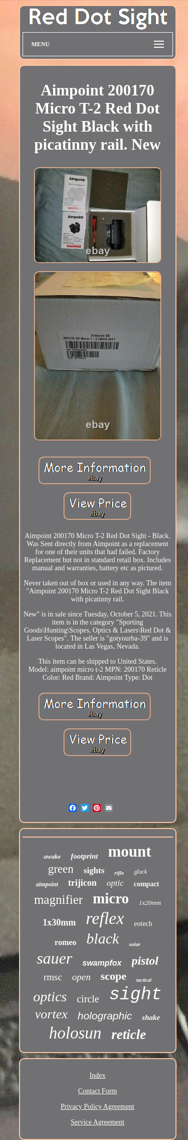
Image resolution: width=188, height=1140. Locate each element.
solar (134, 944)
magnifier (58, 899)
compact (146, 884)
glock (140, 871)
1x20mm (150, 902)
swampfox (101, 963)
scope (113, 976)
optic (115, 883)
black (102, 938)
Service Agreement (97, 1122)
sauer (54, 958)
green (61, 869)
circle (88, 998)
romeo (65, 942)
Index (98, 1075)
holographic (105, 1015)
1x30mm (59, 922)
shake (151, 1017)
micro (111, 898)
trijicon (82, 883)
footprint (84, 856)
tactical (143, 980)
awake (52, 856)
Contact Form (97, 1091)
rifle (119, 873)
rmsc (53, 977)
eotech (143, 923)
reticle (128, 1034)
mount (129, 851)
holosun (75, 1033)
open (81, 977)
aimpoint (47, 884)
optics (50, 996)
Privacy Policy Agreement (97, 1106)
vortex (51, 1014)
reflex (105, 918)
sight (135, 995)
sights (94, 870)
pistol (145, 960)
